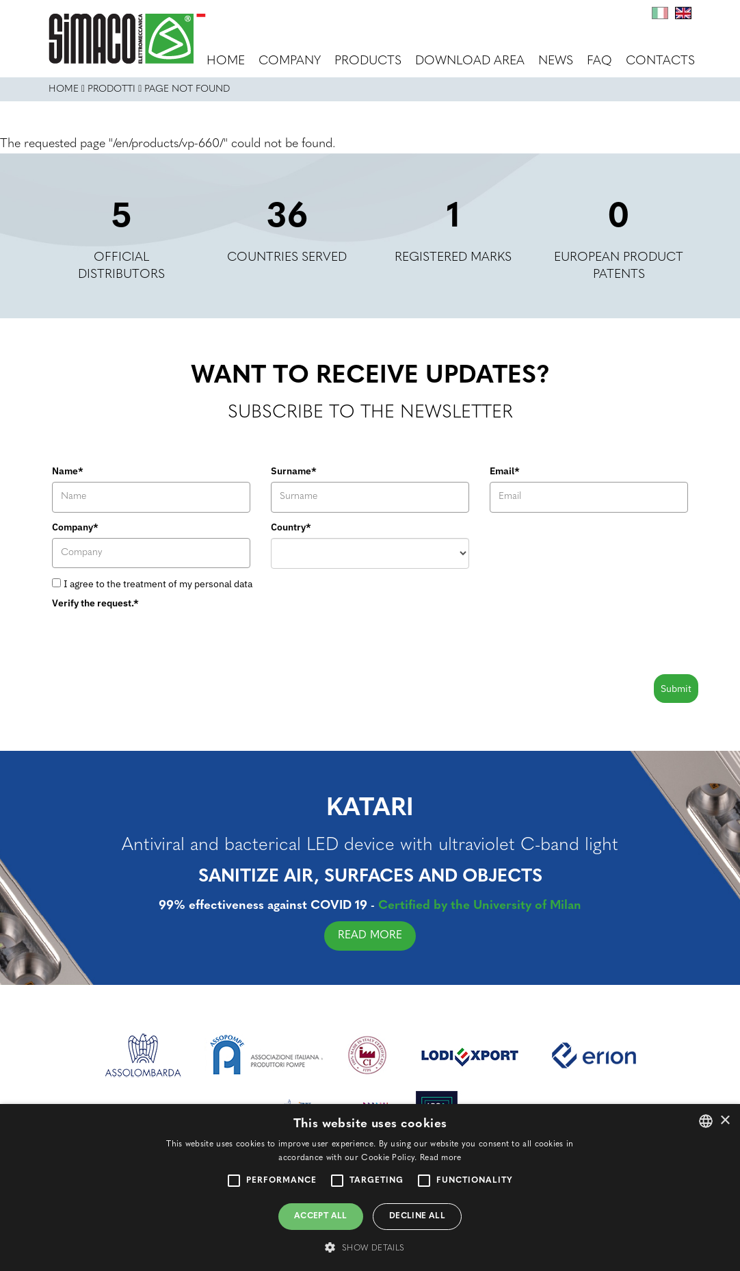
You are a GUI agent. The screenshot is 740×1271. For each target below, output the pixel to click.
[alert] (370, 1187)
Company (290, 61)
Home (226, 61)
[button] (369, 1247)
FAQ (599, 61)
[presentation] (156, 640)
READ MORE (379, 935)
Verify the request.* (95, 603)
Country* (291, 527)
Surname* (294, 471)
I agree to (158, 584)
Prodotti (111, 89)
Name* (67, 471)
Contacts (660, 61)
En (683, 13)
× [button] (724, 1121)
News (555, 61)
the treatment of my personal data (179, 584)
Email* (505, 471)
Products (367, 61)
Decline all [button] (417, 1216)
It (660, 13)
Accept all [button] (320, 1216)
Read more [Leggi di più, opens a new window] (441, 1158)
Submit (676, 688)
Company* (75, 527)
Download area (470, 61)
